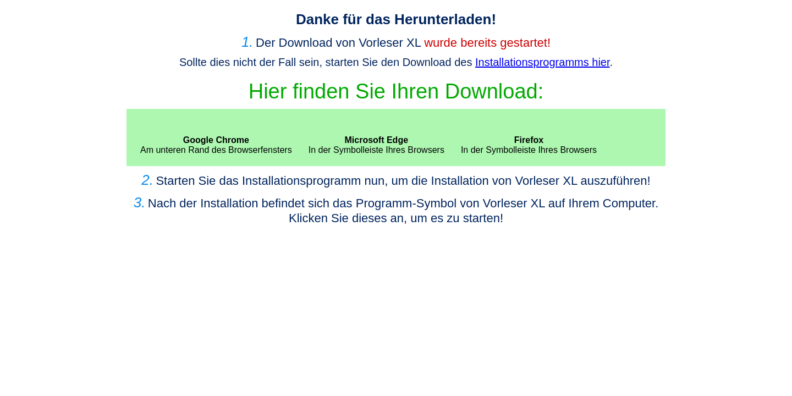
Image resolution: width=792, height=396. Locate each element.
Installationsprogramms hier (542, 62)
